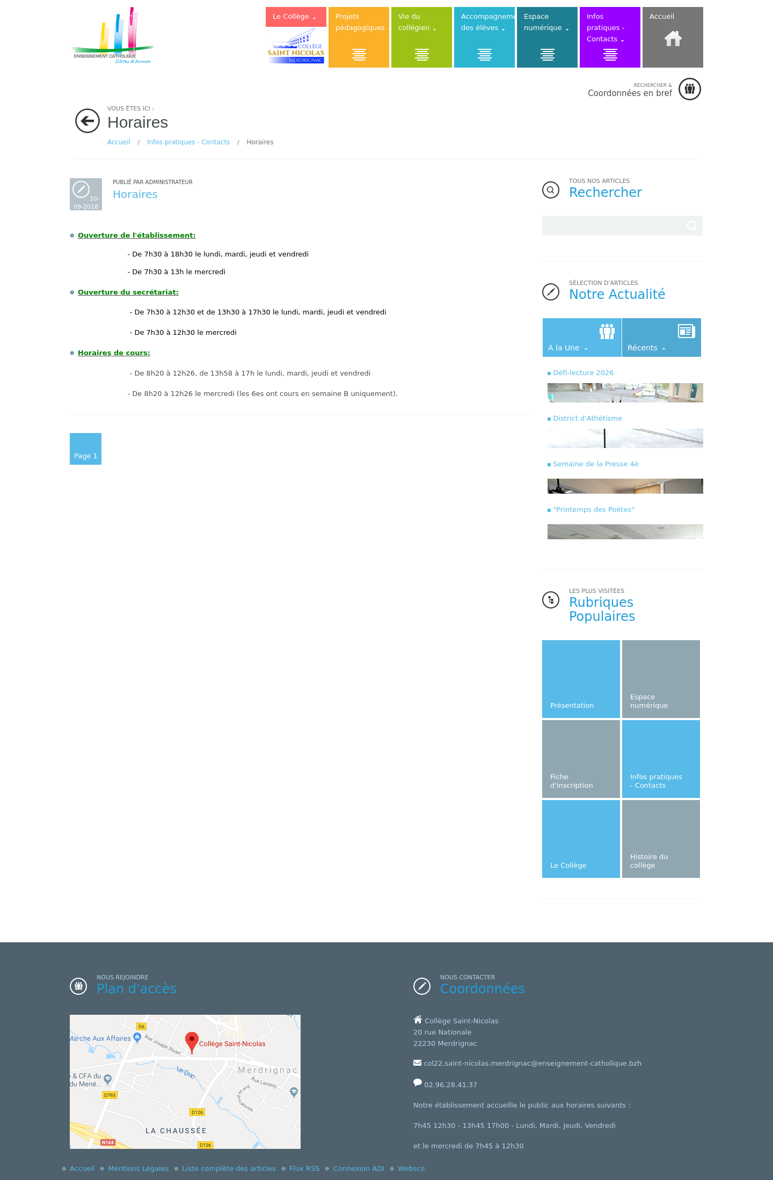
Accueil (118, 142)
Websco (411, 1168)
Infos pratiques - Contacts (188, 142)
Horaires (135, 194)
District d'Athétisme (587, 418)
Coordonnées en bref (630, 90)
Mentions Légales (138, 1168)
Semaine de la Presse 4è (596, 464)
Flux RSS (304, 1168)
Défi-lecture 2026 (583, 373)
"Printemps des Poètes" (594, 509)
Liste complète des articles (228, 1168)
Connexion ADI (358, 1168)
